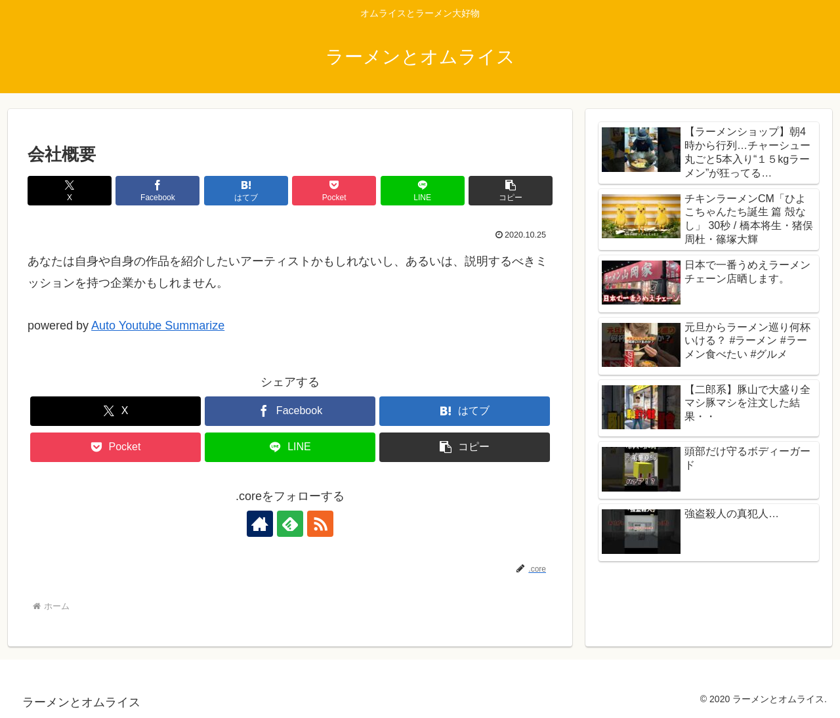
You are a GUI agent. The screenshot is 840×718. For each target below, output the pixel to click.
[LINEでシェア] (423, 190)
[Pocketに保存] (334, 190)
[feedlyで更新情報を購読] (290, 524)
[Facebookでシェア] (158, 190)
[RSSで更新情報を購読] (320, 524)
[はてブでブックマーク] (246, 190)
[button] (511, 190)
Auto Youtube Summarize (157, 325)
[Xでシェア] (70, 190)
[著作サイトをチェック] (260, 524)
